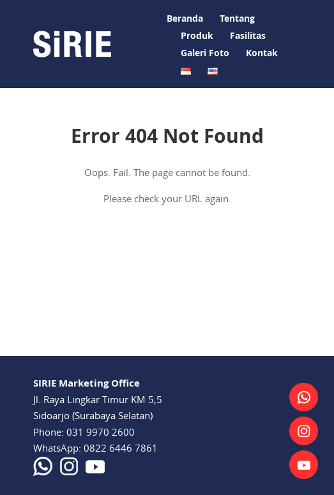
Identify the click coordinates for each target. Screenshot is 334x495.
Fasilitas (248, 35)
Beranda (185, 18)
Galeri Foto (205, 53)
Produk (197, 35)
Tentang (237, 18)
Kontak (262, 53)
